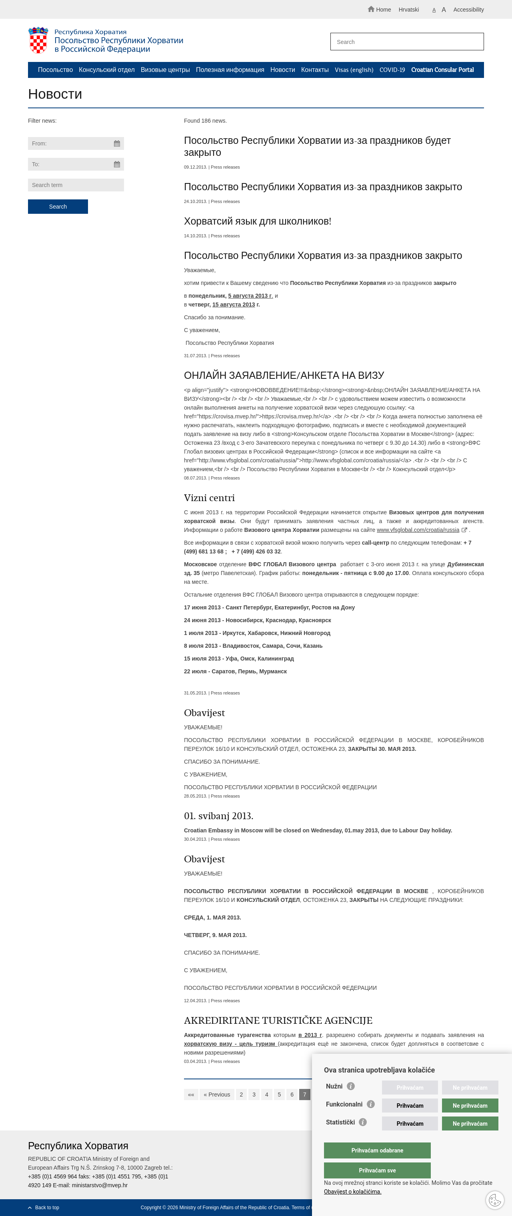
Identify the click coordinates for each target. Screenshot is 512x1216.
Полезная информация (230, 70)
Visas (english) (354, 70)
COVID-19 (392, 70)
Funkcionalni (344, 1120)
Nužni (334, 1102)
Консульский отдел (107, 70)
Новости (282, 70)
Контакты (315, 70)
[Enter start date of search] (76, 143)
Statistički (340, 1138)
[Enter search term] (403, 41)
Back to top (47, 1207)
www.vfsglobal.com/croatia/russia (418, 530)
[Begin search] (474, 42)
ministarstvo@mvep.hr (100, 1185)
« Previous (217, 1094)
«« (191, 1094)
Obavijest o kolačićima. (353, 1191)
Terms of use (305, 1207)
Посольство (55, 70)
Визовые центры (165, 70)
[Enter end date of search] (76, 164)
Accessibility (469, 9)
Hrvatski (409, 9)
